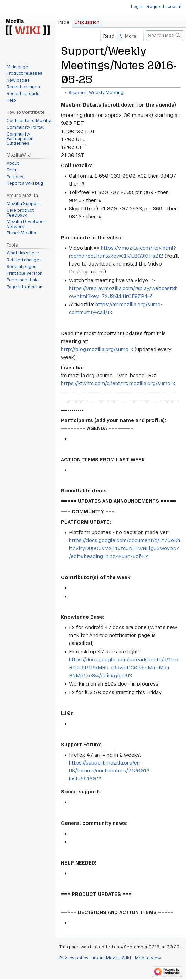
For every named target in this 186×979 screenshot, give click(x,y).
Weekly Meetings (107, 92)
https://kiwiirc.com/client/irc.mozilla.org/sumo (115, 383)
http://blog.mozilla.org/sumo (94, 349)
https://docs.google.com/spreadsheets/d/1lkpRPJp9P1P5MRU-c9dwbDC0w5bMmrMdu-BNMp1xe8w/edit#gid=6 (123, 668)
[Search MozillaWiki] (164, 35)
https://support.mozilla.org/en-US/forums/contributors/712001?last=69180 (109, 771)
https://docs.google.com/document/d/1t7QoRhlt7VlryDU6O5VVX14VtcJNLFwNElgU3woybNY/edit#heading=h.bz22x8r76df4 (124, 548)
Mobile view (148, 958)
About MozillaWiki (112, 958)
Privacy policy (74, 958)
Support (77, 92)
